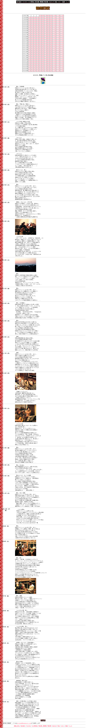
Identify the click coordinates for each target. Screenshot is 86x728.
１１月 (58, 15)
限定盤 (49, 726)
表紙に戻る (17, 726)
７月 (46, 15)
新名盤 (40, 726)
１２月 (62, 15)
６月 (43, 15)
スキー (62, 726)
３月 (35, 17)
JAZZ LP (54, 726)
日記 (59, 726)
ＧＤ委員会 (35, 726)
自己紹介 (23, 726)
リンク (70, 726)
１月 (30, 17)
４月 (38, 17)
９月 (51, 15)
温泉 (66, 726)
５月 (40, 15)
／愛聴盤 (44, 726)
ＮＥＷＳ (28, 726)
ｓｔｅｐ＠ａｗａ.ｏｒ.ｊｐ (24, 723)
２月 (32, 17)
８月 (48, 15)
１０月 (54, 15)
